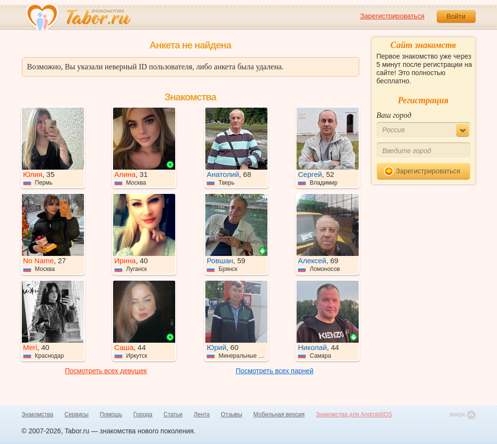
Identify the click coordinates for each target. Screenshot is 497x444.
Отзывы (231, 414)
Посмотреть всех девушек (106, 371)
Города (142, 414)
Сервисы (77, 414)
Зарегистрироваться (392, 16)
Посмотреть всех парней (275, 371)
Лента (202, 414)
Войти (456, 16)
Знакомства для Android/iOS (354, 414)
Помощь (111, 414)
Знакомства (37, 414)
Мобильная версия (279, 414)
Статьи (173, 414)
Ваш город (394, 115)
